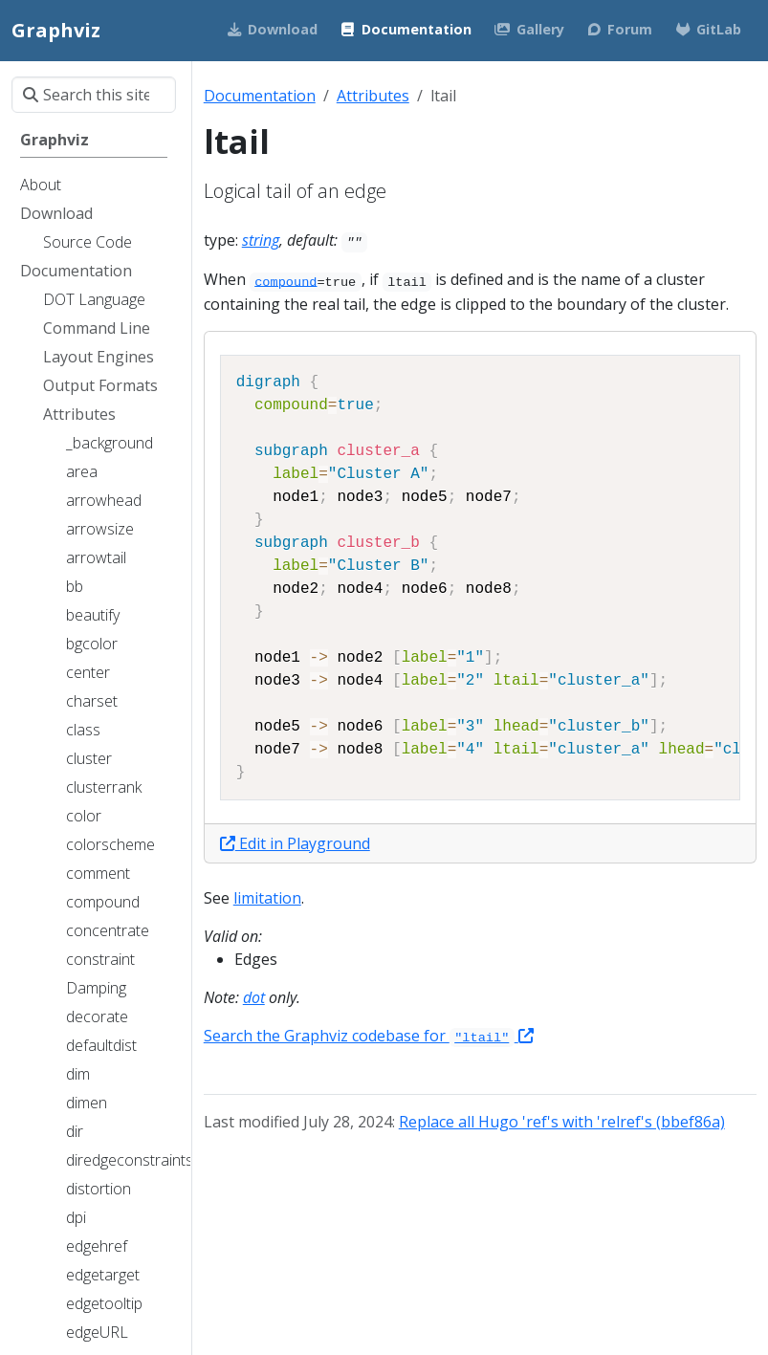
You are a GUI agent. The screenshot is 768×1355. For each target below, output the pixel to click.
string (260, 240)
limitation (267, 897)
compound (285, 281)
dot (254, 997)
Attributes (373, 95)
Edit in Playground (295, 843)
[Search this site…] (93, 94)
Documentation (260, 95)
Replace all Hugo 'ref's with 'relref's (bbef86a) (562, 1121)
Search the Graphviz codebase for (369, 1035)
